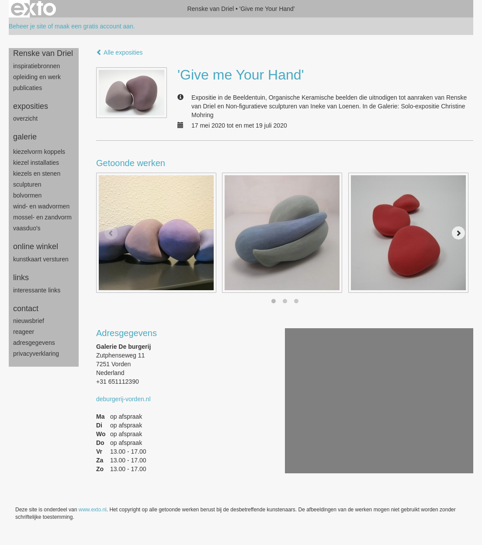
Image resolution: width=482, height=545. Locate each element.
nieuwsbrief (28, 320)
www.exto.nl (93, 510)
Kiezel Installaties (36, 162)
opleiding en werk (37, 76)
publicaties (27, 87)
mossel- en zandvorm (42, 217)
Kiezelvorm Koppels (39, 151)
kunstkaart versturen (41, 259)
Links (21, 277)
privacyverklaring (36, 353)
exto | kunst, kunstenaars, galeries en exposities (33, 8)
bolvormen (27, 195)
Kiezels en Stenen (36, 173)
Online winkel (35, 246)
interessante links (36, 290)
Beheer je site (27, 26)
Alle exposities (119, 52)
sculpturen (27, 184)
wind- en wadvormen (41, 206)
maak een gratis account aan (94, 26)
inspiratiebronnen (36, 65)
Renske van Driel (210, 8)
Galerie (25, 136)
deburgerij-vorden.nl (123, 399)
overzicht (25, 118)
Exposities (30, 106)
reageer (23, 331)
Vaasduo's (27, 228)
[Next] (458, 233)
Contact (25, 308)
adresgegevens (34, 342)
